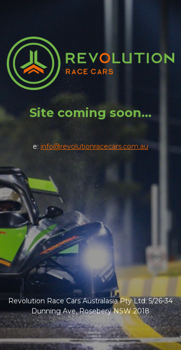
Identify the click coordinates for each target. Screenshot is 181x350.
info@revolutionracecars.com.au (94, 146)
